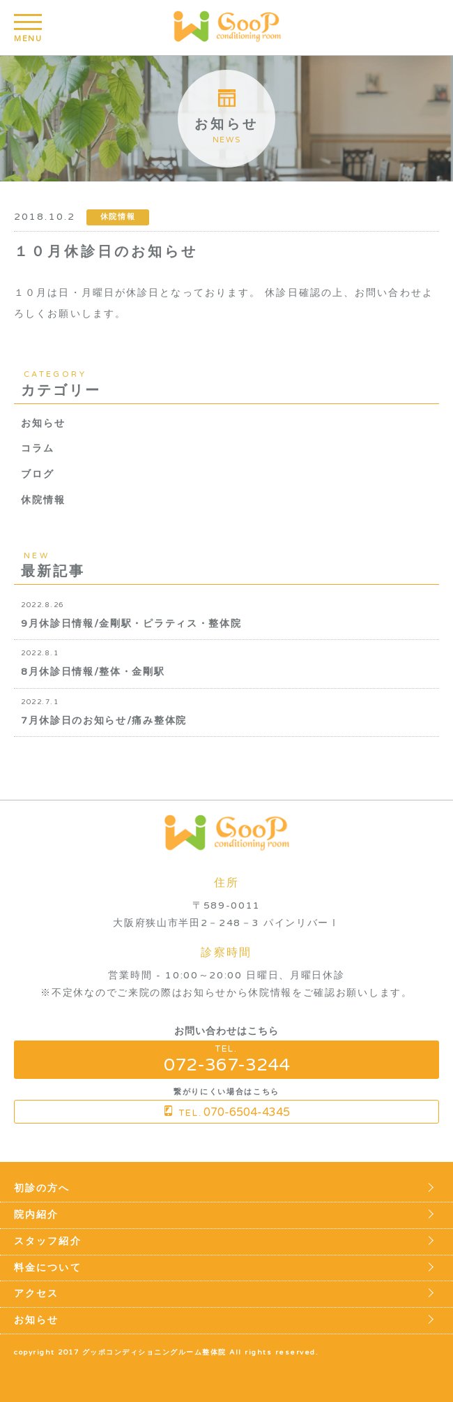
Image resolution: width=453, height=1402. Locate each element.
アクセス (36, 1293)
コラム (37, 448)
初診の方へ (42, 1188)
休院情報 (43, 500)
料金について (48, 1268)
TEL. (226, 1059)
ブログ (37, 474)
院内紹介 (36, 1215)
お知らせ (43, 423)
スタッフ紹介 (48, 1241)
